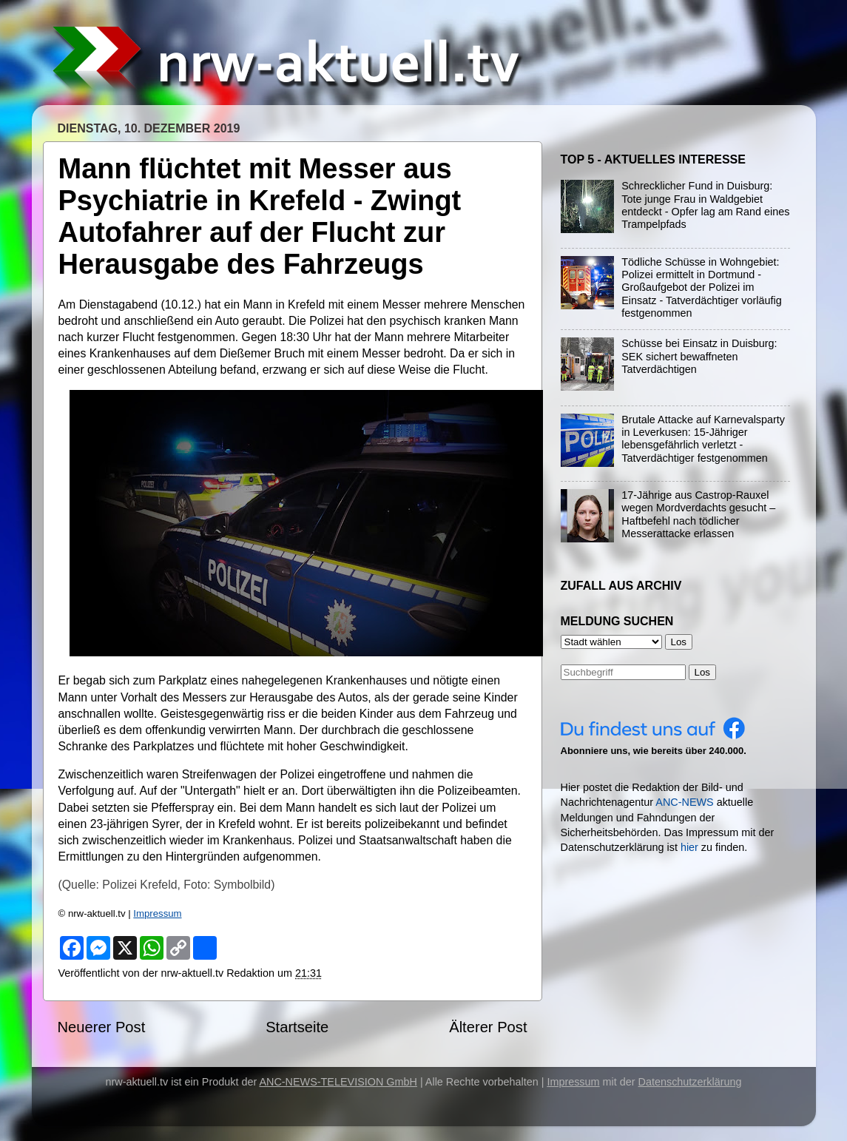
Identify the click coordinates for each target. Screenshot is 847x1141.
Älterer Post (488, 1027)
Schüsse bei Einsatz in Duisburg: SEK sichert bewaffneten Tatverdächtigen (699, 356)
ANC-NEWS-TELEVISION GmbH (338, 1082)
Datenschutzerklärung (690, 1082)
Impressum (157, 913)
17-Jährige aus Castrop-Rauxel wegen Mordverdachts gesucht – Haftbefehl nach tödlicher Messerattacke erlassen (698, 514)
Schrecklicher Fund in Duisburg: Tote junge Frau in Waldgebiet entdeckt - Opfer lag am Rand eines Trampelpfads (705, 205)
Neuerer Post (102, 1027)
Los (703, 672)
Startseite (297, 1027)
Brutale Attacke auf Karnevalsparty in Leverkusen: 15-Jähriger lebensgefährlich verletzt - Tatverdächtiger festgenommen (703, 439)
